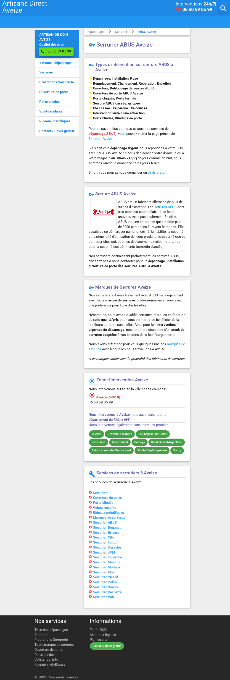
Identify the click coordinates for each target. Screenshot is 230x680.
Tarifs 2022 (98, 630)
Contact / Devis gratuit (107, 646)
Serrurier (121, 32)
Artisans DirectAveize (24, 7)
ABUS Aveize (147, 32)
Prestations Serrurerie (51, 640)
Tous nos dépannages (51, 630)
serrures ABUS (165, 207)
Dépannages (95, 32)
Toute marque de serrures (54, 645)
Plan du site (99, 640)
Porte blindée (44, 655)
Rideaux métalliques (49, 665)
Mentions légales (103, 635)
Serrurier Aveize (101, 139)
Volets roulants (46, 660)
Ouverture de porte (48, 650)
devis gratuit (157, 173)
